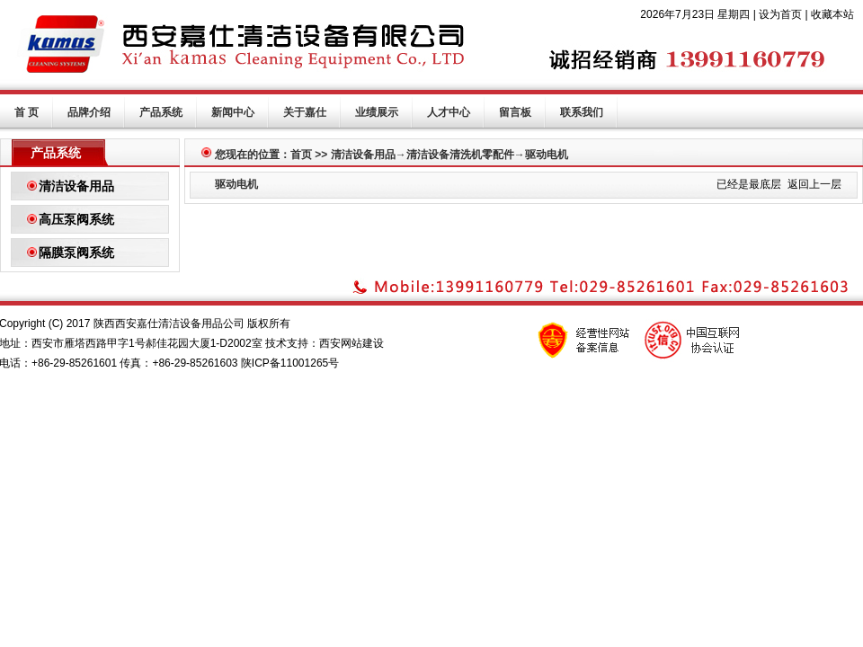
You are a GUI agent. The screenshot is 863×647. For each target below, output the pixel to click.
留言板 (515, 112)
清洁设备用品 (76, 186)
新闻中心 (232, 112)
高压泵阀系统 (76, 219)
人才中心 (448, 112)
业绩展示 (376, 112)
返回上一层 (814, 184)
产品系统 (160, 112)
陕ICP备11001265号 (290, 363)
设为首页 (780, 14)
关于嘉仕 (304, 112)
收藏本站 (832, 14)
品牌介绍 (89, 112)
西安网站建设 (351, 343)
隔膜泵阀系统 (76, 252)
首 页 (26, 112)
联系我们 (581, 112)
